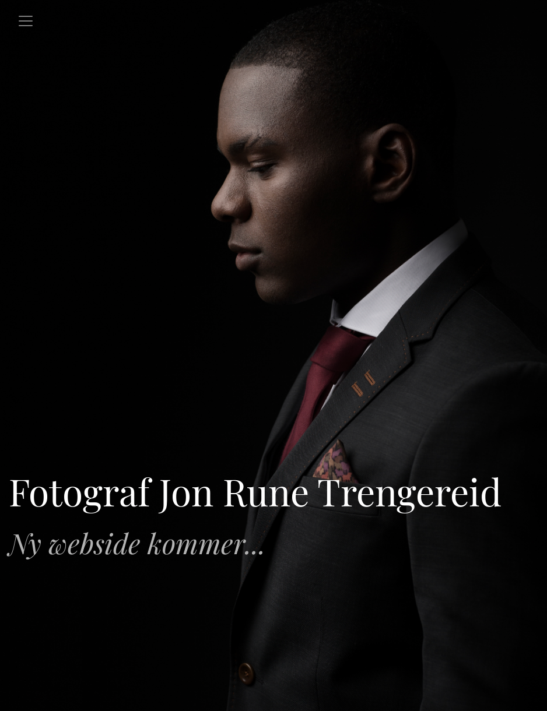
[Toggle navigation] (25, 21)
